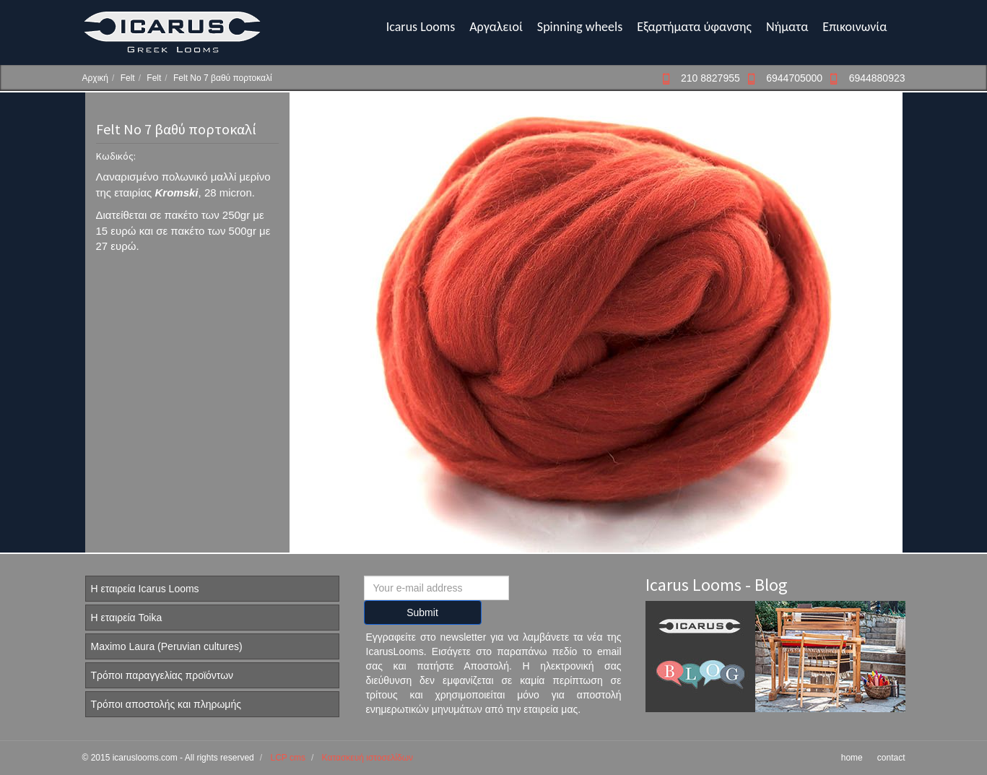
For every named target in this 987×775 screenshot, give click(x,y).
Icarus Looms (420, 27)
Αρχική (95, 78)
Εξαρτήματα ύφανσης (694, 27)
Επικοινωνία (854, 27)
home (852, 758)
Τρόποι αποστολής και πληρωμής (166, 704)
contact (891, 758)
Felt (128, 78)
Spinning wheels (579, 27)
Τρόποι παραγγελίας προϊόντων (162, 675)
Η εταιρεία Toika (126, 617)
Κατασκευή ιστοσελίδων (367, 758)
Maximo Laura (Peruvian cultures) (167, 646)
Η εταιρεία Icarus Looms (145, 588)
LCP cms (287, 758)
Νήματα (787, 27)
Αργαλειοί (496, 27)
